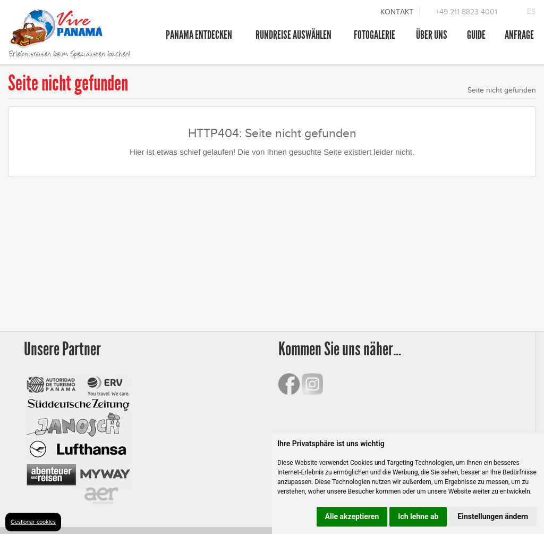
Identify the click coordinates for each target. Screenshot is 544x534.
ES (531, 11)
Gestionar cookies (33, 522)
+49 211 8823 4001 (466, 12)
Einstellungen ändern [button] (492, 516)
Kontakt (396, 12)
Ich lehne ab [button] (418, 516)
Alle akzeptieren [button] (352, 516)
